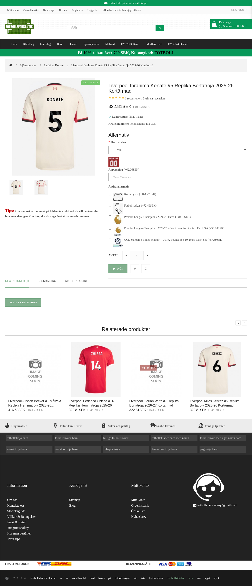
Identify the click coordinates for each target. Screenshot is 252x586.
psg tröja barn (209, 448)
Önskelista (138, 510)
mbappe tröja (112, 448)
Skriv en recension (154, 98)
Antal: (113, 255)
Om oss (12, 499)
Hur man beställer (19, 532)
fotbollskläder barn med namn (170, 437)
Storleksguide (76, 279)
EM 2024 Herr (153, 44)
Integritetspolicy (18, 527)
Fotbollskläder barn (180, 577)
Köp (118, 268)
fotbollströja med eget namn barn (220, 437)
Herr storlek (118, 142)
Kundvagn (48, 10)
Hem (14, 44)
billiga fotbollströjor (115, 437)
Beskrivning (47, 279)
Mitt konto (13, 10)
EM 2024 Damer (178, 44)
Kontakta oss (15, 504)
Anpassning (115, 169)
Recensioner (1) (17, 279)
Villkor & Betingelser (21, 516)
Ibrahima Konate (53, 65)
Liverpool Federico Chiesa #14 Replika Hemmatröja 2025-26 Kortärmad (91, 404)
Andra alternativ (118, 186)
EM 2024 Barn (129, 44)
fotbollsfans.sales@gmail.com (217, 504)
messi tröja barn (17, 448)
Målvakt (110, 44)
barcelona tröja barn (164, 448)
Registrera (77, 10)
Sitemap (74, 499)
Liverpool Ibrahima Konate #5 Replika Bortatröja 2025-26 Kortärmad (112, 65)
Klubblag (28, 44)
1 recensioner (133, 98)
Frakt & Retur (16, 521)
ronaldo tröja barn (66, 448)
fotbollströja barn (17, 437)
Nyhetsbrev (138, 516)
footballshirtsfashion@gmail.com (121, 10)
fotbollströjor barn (66, 437)
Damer (73, 44)
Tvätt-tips (13, 538)
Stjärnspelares (91, 44)
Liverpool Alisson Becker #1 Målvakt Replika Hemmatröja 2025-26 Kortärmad (34, 404)
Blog (72, 504)
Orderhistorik (140, 504)
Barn (60, 44)
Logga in (92, 10)
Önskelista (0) (30, 10)
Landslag (45, 44)
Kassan (63, 10)
